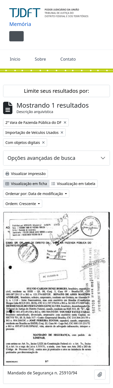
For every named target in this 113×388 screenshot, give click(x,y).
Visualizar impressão (25, 173)
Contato (68, 59)
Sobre (40, 59)
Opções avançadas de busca (41, 157)
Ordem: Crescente (21, 203)
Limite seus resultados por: (56, 90)
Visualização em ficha (26, 183)
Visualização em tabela (73, 183)
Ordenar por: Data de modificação (34, 193)
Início (15, 59)
